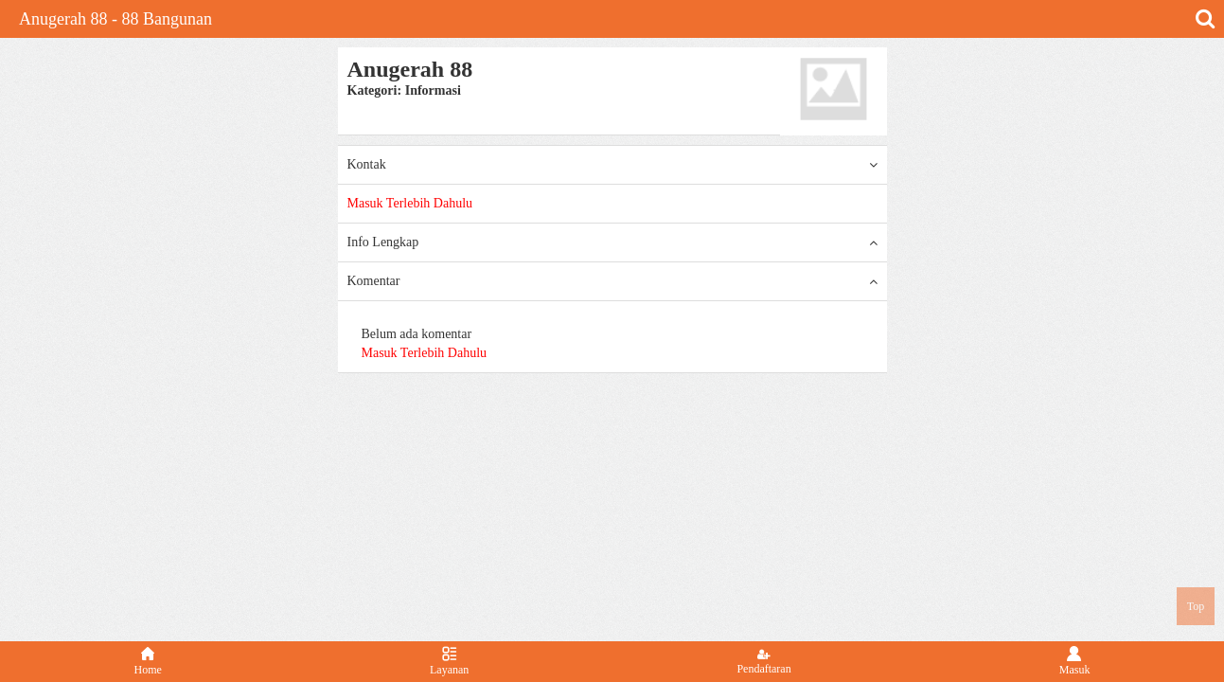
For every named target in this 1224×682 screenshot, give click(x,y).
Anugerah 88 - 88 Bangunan (115, 18)
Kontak (612, 164)
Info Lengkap (612, 242)
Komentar (612, 281)
